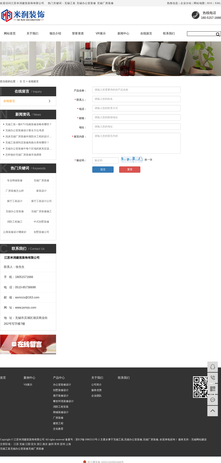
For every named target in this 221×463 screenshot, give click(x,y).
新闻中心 (123, 33)
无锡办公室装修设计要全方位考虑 (24, 130)
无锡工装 (70, 3)
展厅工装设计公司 (41, 201)
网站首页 (10, 33)
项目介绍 (55, 33)
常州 (56, 444)
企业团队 (96, 395)
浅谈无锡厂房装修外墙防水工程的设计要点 (29, 136)
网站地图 (199, 3)
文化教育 (58, 428)
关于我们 (32, 33)
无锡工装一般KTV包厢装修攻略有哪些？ (28, 124)
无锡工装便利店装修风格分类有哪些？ (27, 142)
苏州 (62, 444)
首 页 (22, 81)
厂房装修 (58, 417)
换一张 (148, 159)
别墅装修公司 (41, 231)
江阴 (27, 444)
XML (218, 3)
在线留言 (146, 33)
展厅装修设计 (61, 395)
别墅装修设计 (61, 390)
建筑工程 (58, 423)
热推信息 (172, 3)
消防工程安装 (61, 406)
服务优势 (96, 390)
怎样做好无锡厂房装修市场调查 (23, 154)
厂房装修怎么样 (15, 190)
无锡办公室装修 (86, 3)
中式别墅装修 (41, 221)
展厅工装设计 (14, 201)
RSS (209, 3)
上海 (68, 444)
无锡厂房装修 (105, 3)
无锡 (21, 444)
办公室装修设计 (62, 384)
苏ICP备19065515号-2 (88, 439)
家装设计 (41, 190)
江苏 (16, 444)
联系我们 (169, 33)
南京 (45, 444)
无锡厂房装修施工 (41, 211)
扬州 (51, 444)
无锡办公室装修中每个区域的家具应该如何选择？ (29, 148)
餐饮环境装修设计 (63, 401)
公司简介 (96, 384)
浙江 (39, 444)
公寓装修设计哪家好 (14, 231)
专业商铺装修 (14, 180)
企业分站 (186, 3)
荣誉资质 (78, 33)
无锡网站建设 (199, 439)
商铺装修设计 (61, 412)
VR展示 (101, 33)
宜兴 (33, 444)
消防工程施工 (14, 221)
